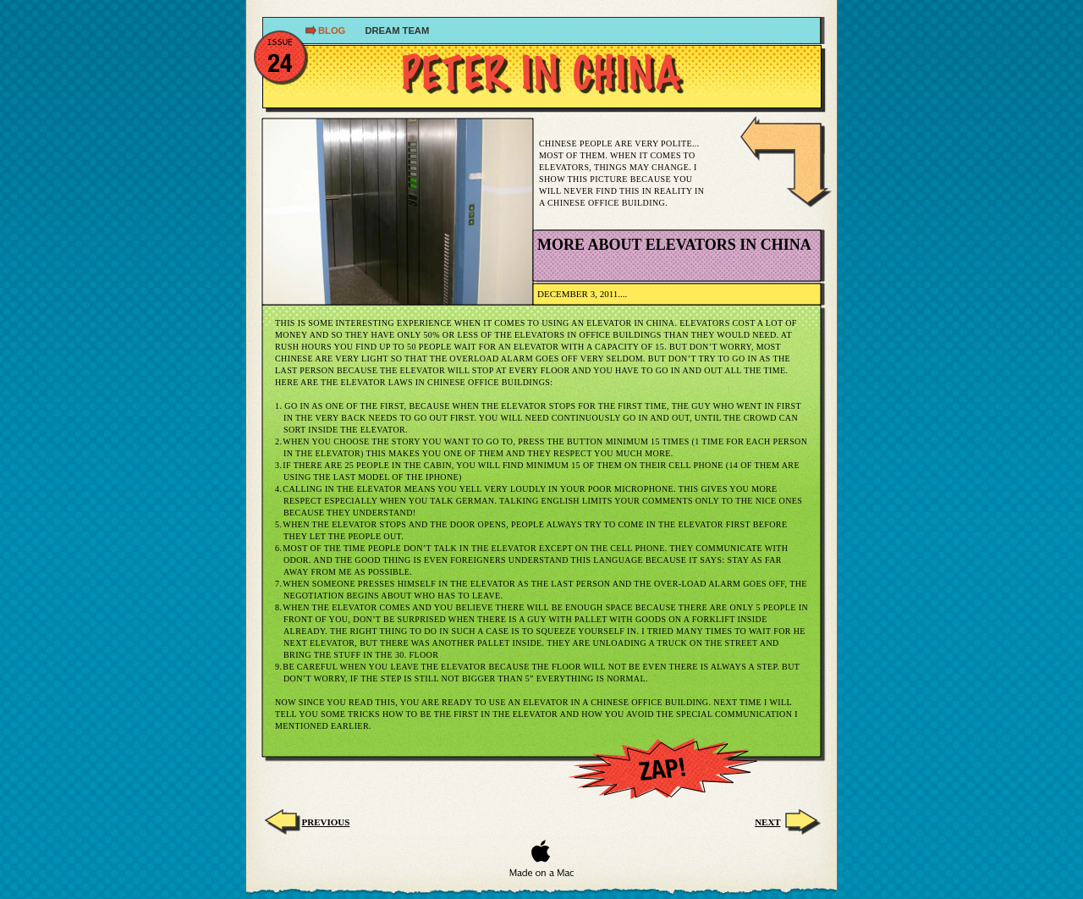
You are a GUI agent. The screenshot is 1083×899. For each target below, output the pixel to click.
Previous (326, 822)
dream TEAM (397, 30)
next (767, 822)
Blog (333, 30)
